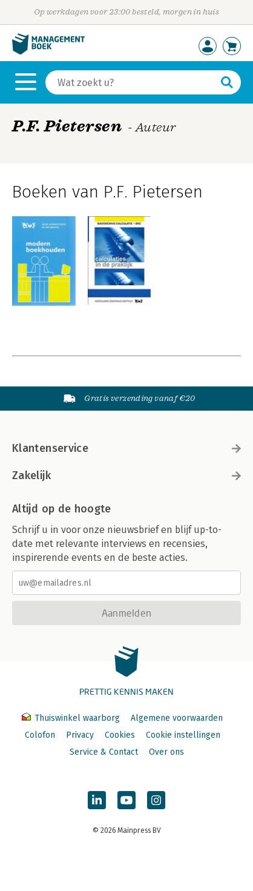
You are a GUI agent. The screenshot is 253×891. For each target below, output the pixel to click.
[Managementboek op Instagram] (156, 800)
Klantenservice (126, 448)
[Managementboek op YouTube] (126, 800)
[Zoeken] (131, 82)
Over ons (166, 752)
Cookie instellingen (183, 735)
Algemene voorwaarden (177, 718)
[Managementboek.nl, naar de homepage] (48, 52)
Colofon (40, 735)
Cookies (120, 735)
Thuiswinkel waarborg (72, 718)
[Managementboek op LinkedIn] (97, 800)
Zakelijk (126, 475)
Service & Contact (104, 752)
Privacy (80, 735)
